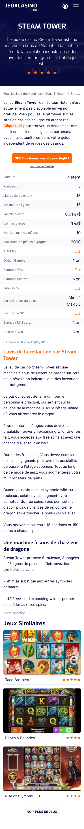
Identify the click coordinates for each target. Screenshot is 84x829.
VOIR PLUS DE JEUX (42, 812)
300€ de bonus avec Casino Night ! (42, 158)
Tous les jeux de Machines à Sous (27, 93)
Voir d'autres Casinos (42, 166)
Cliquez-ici (12, 125)
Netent (61, 93)
